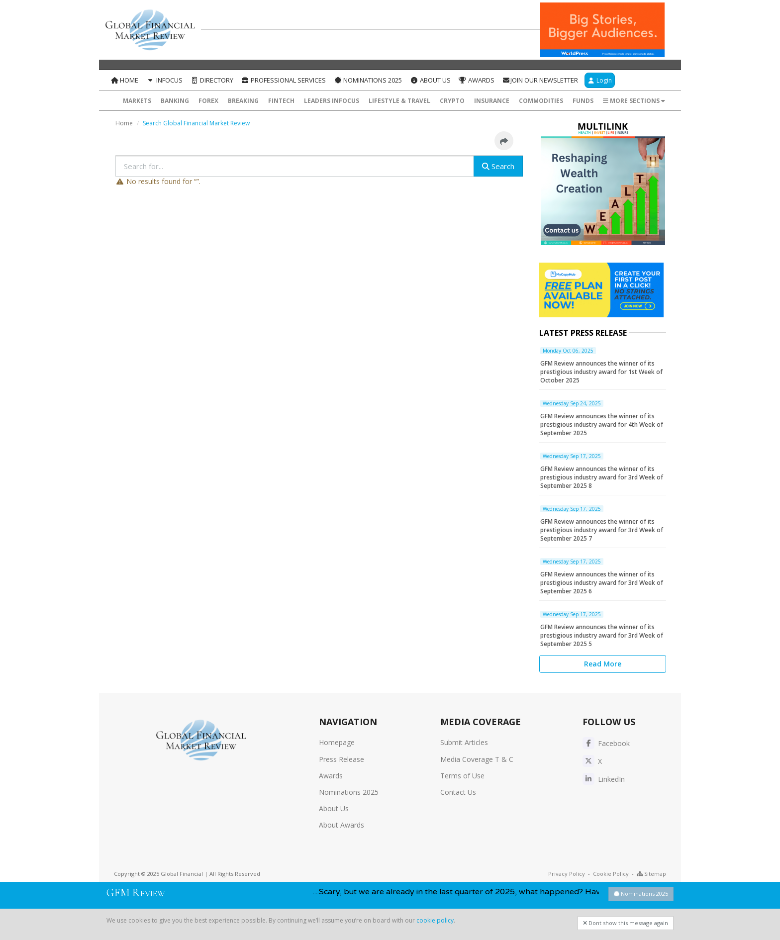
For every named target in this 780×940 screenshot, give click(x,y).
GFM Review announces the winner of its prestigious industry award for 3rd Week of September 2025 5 (601, 635)
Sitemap (651, 873)
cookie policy (435, 920)
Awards (476, 80)
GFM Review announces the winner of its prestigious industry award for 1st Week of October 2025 (601, 371)
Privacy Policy (566, 873)
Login (599, 80)
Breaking (243, 100)
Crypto (452, 100)
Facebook (606, 743)
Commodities (541, 100)
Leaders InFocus (331, 100)
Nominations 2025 (368, 80)
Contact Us (458, 792)
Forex (208, 100)
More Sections (634, 100)
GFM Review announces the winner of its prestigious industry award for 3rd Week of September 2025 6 (601, 582)
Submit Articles (464, 742)
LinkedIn (604, 779)
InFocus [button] (164, 80)
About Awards (341, 825)
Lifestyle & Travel (399, 100)
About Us (430, 80)
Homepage (337, 742)
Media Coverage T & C (476, 759)
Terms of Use (462, 775)
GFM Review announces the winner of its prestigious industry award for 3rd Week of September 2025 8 (601, 477)
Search (498, 166)
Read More (602, 663)
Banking (175, 100)
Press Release (341, 759)
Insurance (491, 100)
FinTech (281, 100)
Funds (583, 100)
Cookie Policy (611, 873)
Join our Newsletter (540, 80)
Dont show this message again (625, 923)
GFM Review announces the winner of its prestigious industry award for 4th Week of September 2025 (601, 424)
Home (124, 80)
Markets (137, 100)
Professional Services (283, 80)
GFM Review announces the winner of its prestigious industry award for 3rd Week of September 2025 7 (601, 530)
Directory (212, 80)
